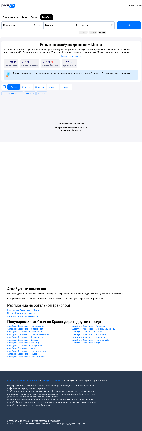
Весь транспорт (10, 17)
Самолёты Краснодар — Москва (23, 316)
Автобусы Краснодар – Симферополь (26, 329)
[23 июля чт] (53, 87)
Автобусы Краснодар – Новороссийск (26, 326)
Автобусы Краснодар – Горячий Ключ (26, 356)
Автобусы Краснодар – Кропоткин (89, 334)
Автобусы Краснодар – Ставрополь (24, 345)
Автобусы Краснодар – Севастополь (25, 331)
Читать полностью (71, 56)
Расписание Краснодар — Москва (23, 310)
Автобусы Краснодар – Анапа (87, 331)
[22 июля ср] (40, 87)
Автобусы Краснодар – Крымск (22, 340)
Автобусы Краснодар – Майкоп (22, 348)
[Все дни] (13, 87)
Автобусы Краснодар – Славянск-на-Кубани (29, 334)
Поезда (34, 17)
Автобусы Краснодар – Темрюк (22, 354)
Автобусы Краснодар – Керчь (87, 343)
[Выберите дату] (4, 87)
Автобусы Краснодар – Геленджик (89, 326)
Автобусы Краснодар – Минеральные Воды (94, 329)
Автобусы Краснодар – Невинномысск (26, 351)
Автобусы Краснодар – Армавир (23, 343)
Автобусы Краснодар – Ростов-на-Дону (91, 340)
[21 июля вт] (27, 87)
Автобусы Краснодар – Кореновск (89, 337)
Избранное (135, 5)
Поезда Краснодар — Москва (21, 313)
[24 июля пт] (66, 87)
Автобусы (47, 17)
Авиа (24, 17)
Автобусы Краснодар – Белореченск (25, 337)
